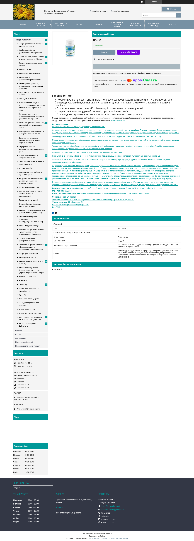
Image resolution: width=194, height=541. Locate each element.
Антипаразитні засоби (27, 257)
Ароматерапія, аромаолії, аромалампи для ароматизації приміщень (31, 86)
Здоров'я (22, 295)
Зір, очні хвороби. (26, 168)
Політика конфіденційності (118, 538)
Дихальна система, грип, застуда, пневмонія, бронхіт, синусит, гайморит (30, 140)
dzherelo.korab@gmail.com (26, 376)
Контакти (98, 24)
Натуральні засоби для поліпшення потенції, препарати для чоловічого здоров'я (31, 116)
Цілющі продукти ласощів (29, 226)
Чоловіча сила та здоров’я (29, 299)
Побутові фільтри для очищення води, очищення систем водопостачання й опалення (31, 232)
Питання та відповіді (153, 24)
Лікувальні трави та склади (29, 73)
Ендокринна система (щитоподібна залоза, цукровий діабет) (31, 149)
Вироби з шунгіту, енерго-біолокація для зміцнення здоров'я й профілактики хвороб (31, 270)
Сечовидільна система (28, 99)
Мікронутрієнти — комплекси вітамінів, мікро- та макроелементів (30, 193)
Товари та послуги (40, 24)
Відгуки (172, 24)
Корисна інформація (135, 24)
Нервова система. (26, 69)
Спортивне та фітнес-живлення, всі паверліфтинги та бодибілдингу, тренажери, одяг (31, 247)
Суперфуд (23, 284)
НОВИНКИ (23, 281)
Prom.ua (109, 534)
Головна (22, 24)
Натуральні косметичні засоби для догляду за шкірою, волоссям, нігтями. (31, 181)
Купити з (128, 52)
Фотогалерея (20, 338)
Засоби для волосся (27, 309)
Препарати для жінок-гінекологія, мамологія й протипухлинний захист (32, 125)
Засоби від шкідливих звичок (30, 313)
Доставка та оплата (61, 24)
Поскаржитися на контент (98, 538)
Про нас (79, 24)
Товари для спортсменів (28, 253)
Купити (104, 52)
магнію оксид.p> (118, 120)
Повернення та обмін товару (117, 24)
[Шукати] (178, 15)
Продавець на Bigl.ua (97, 536)
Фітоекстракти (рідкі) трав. (29, 187)
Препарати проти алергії (28, 200)
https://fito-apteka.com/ (25, 372)
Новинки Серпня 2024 (27, 277)
